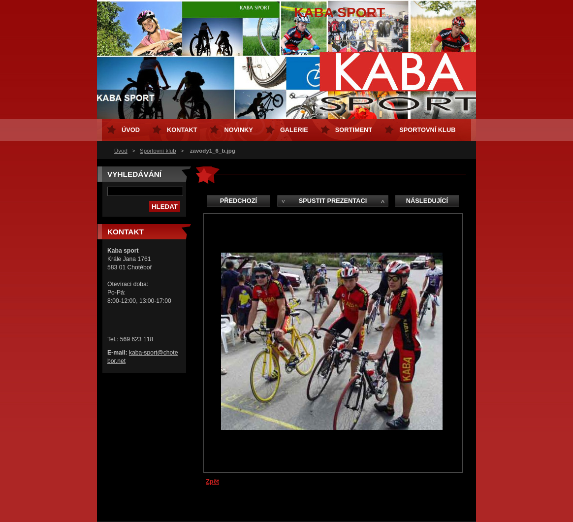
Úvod (120, 151)
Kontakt (182, 129)
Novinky (238, 129)
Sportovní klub (158, 151)
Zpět (212, 481)
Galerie (294, 129)
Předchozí (238, 200)
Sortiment (353, 129)
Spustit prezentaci (333, 200)
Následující (427, 200)
